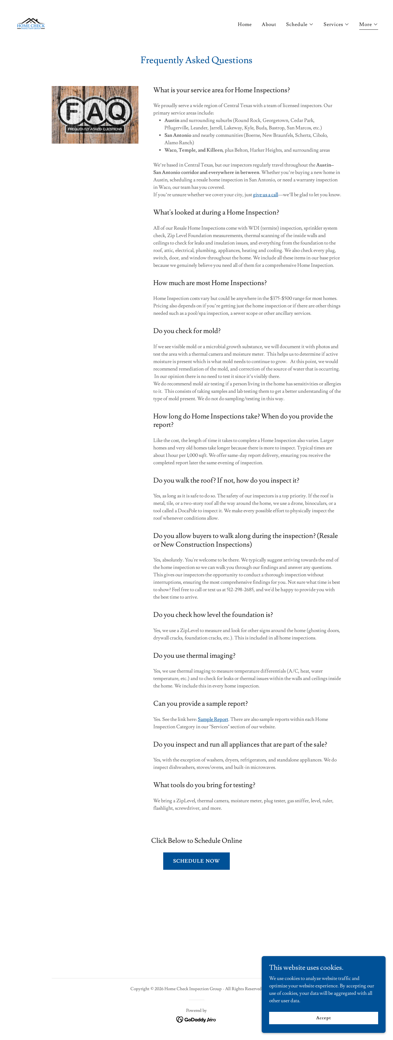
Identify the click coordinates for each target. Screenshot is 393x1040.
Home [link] (245, 24)
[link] (31, 22)
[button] (300, 24)
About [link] (269, 24)
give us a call (265, 195)
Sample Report (213, 719)
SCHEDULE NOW (196, 861)
